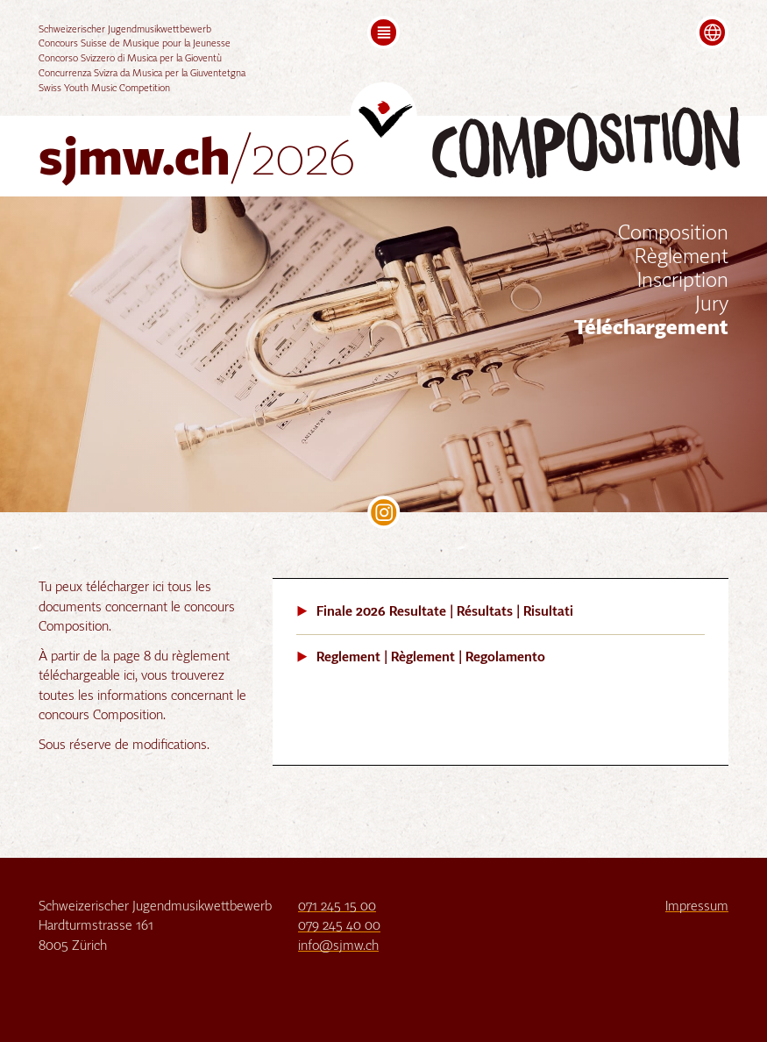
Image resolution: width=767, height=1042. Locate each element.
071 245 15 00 (337, 906)
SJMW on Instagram (384, 512)
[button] (384, 32)
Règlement (681, 258)
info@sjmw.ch (338, 946)
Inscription (682, 281)
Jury (711, 305)
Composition (673, 234)
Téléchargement (651, 329)
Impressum (696, 906)
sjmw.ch (197, 161)
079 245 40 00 (339, 925)
